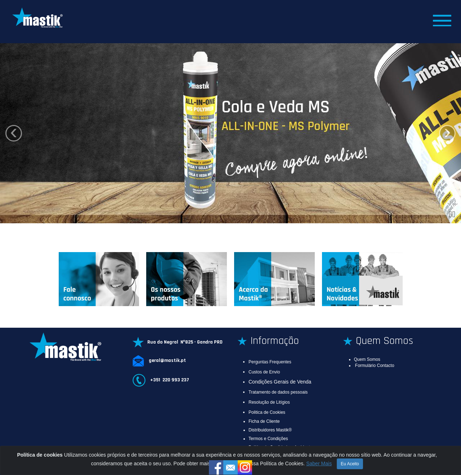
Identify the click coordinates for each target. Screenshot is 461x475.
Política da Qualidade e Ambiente (280, 447)
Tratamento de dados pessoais (278, 392)
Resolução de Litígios (269, 402)
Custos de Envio (264, 372)
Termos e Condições (268, 438)
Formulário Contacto (374, 365)
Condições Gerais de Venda (280, 382)
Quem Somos (367, 359)
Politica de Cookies (267, 412)
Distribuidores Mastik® (270, 430)
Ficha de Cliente (264, 421)
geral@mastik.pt (167, 360)
